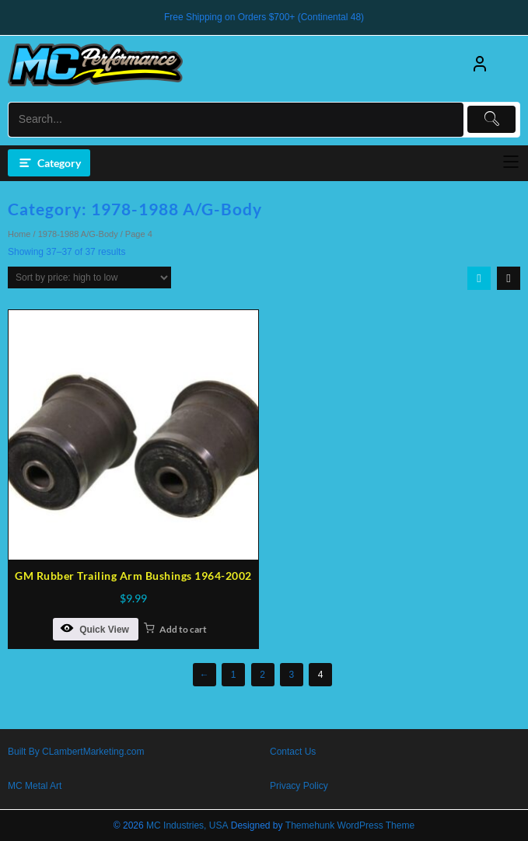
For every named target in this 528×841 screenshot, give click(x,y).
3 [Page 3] (292, 674)
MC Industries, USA (187, 825)
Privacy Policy (299, 785)
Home (19, 234)
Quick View (94, 628)
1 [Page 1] (233, 674)
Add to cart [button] (183, 629)
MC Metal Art (34, 785)
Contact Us (293, 751)
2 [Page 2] (262, 674)
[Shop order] (89, 277)
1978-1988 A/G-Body (78, 234)
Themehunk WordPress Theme (349, 825)
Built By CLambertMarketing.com (76, 751)
